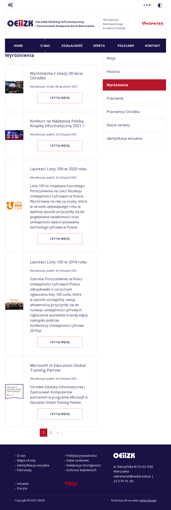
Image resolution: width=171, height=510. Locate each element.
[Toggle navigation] (10, 5)
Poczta (22, 488)
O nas (21, 455)
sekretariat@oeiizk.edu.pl (132, 476)
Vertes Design (147, 500)
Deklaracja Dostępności (83, 465)
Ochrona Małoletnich (81, 470)
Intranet (23, 483)
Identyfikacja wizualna (33, 465)
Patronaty (24, 470)
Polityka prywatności (81, 455)
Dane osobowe (77, 460)
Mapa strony (26, 460)
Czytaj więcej (60, 98)
